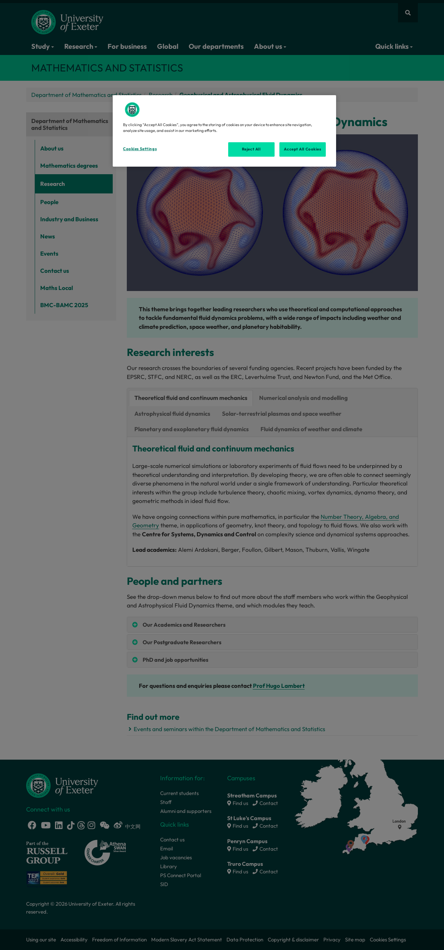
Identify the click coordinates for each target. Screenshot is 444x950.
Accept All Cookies (302, 149)
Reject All (251, 149)
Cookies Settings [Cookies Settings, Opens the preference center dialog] (140, 148)
